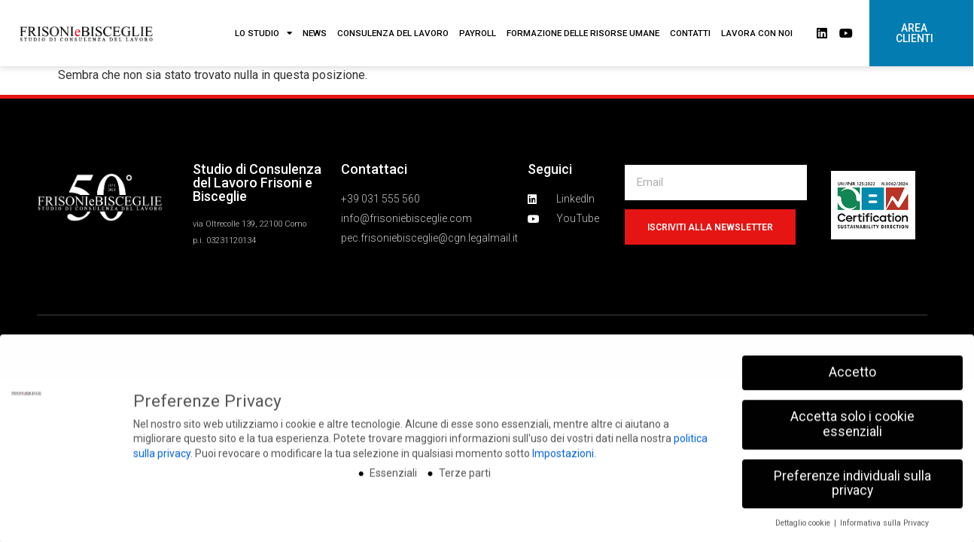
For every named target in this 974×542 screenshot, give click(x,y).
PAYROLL (477, 33)
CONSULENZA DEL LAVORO (393, 33)
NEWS (315, 33)
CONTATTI (690, 33)
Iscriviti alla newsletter (710, 227)
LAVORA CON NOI (757, 33)
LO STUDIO (263, 33)
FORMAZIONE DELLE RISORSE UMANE (583, 33)
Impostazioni (563, 504)
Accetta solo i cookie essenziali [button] (852, 475)
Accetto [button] (852, 423)
